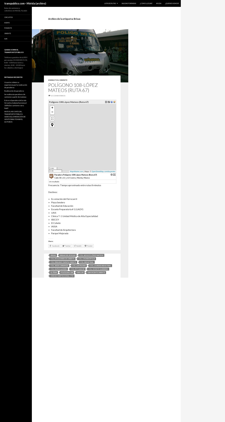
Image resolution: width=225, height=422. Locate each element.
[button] (58, 146)
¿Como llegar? (146, 3)
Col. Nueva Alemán (59, 269)
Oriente (63, 80)
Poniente (8, 28)
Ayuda (158, 3)
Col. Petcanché (78, 269)
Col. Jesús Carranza (59, 266)
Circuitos (8, 17)
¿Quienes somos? (172, 3)
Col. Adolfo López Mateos (91, 255)
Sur (5, 39)
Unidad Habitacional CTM (62, 276)
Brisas (53, 255)
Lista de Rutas (110, 3)
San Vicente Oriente (96, 272)
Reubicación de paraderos (14, 91)
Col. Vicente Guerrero (98, 269)
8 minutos (53, 80)
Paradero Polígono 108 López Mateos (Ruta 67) (75, 175)
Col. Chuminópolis (86, 259)
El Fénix (54, 272)
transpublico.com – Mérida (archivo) (25, 3)
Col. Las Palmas (79, 266)
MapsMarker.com (77, 172)
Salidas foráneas (129, 3)
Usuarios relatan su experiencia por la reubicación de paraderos (15, 85)
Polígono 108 (67, 272)
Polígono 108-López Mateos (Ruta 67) (73, 87)
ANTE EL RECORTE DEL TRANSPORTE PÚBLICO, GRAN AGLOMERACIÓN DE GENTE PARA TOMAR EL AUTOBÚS (15, 116)
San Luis (80, 272)
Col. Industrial (87, 262)
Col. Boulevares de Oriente (62, 259)
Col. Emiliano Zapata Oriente (63, 262)
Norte (7, 23)
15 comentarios (58, 96)
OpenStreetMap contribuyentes (104, 172)
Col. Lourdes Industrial (100, 266)
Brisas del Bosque (68, 255)
